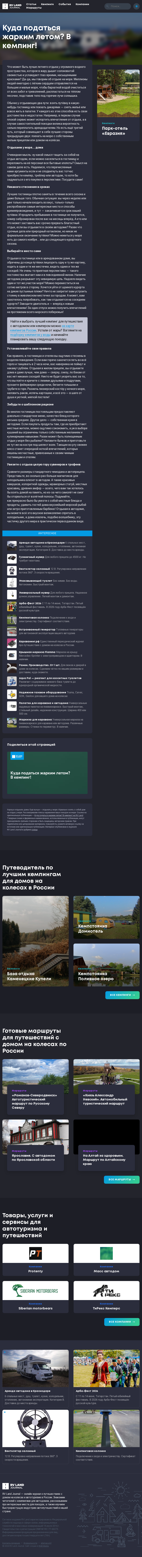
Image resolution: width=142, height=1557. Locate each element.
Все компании (122, 1322)
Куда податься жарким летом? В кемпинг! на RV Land (58, 815)
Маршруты (34, 8)
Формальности (30, 1543)
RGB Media (44, 1546)
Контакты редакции (11, 1543)
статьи (34, 830)
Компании (82, 4)
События (65, 4)
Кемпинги (47, 4)
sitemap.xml (46, 1543)
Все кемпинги (122, 995)
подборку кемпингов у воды (30, 335)
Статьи (31, 4)
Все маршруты (122, 1179)
